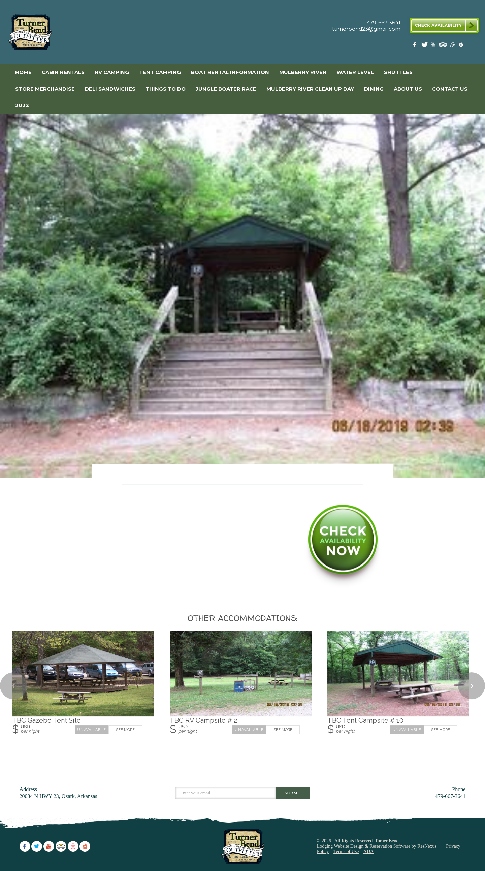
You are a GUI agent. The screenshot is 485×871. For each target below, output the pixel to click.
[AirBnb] (452, 46)
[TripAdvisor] (443, 46)
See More (125, 730)
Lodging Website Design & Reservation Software (363, 846)
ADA (368, 851)
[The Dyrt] (461, 46)
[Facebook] (416, 46)
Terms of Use (346, 851)
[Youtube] (434, 46)
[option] (242, 296)
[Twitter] (425, 46)
